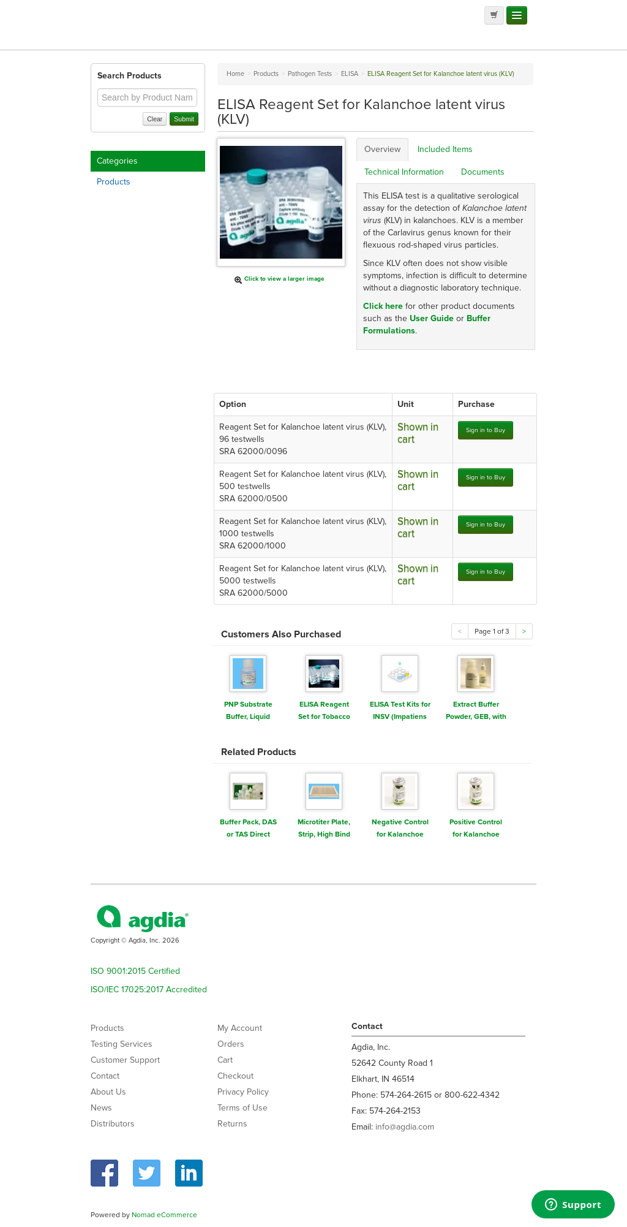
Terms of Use (242, 1108)
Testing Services (121, 1044)
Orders (230, 1044)
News (101, 1108)
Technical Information (404, 172)
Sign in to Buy (485, 430)
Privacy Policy (243, 1092)
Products (113, 182)
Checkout (235, 1076)
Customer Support (125, 1060)
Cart (225, 1060)
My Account (239, 1028)
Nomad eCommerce (164, 1214)
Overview (382, 149)
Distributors (113, 1124)
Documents (483, 172)
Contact (105, 1076)
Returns (232, 1124)
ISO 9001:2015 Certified (135, 971)
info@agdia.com (404, 1127)
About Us (108, 1092)
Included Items (445, 149)
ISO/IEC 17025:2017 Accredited (149, 989)
